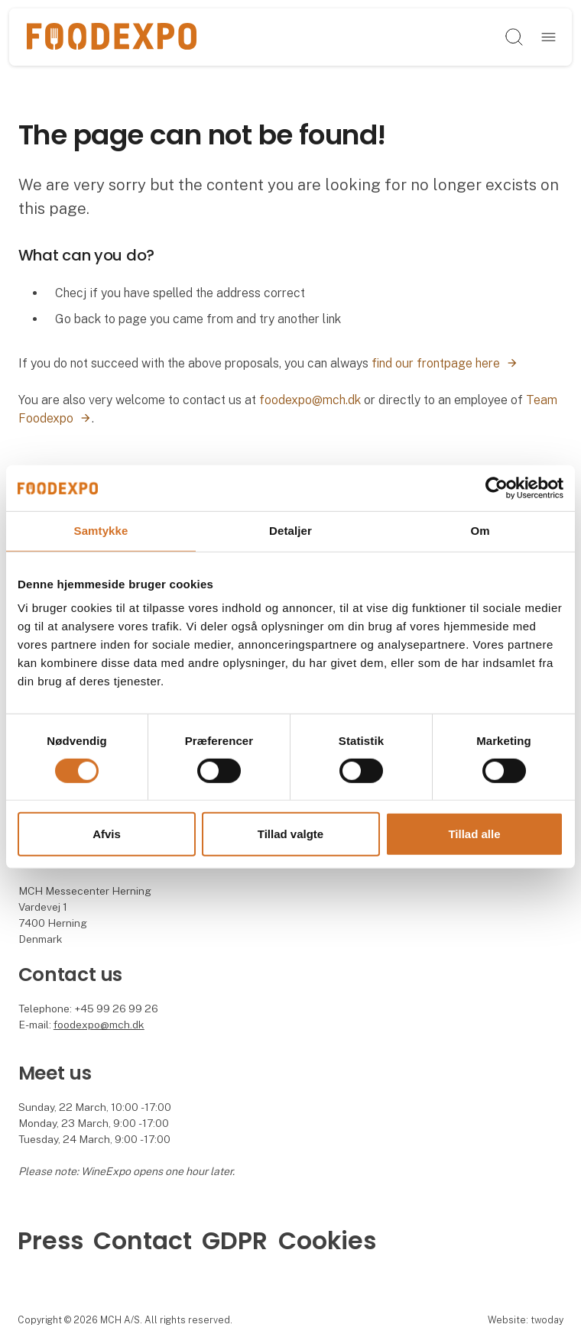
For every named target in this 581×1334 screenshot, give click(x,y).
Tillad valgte (290, 833)
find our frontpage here (436, 363)
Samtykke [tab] (101, 530)
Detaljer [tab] (290, 530)
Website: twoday (525, 1320)
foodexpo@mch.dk (310, 400)
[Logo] (111, 37)
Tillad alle (474, 833)
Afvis (107, 833)
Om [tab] (479, 530)
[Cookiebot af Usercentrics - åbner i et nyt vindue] (496, 488)
